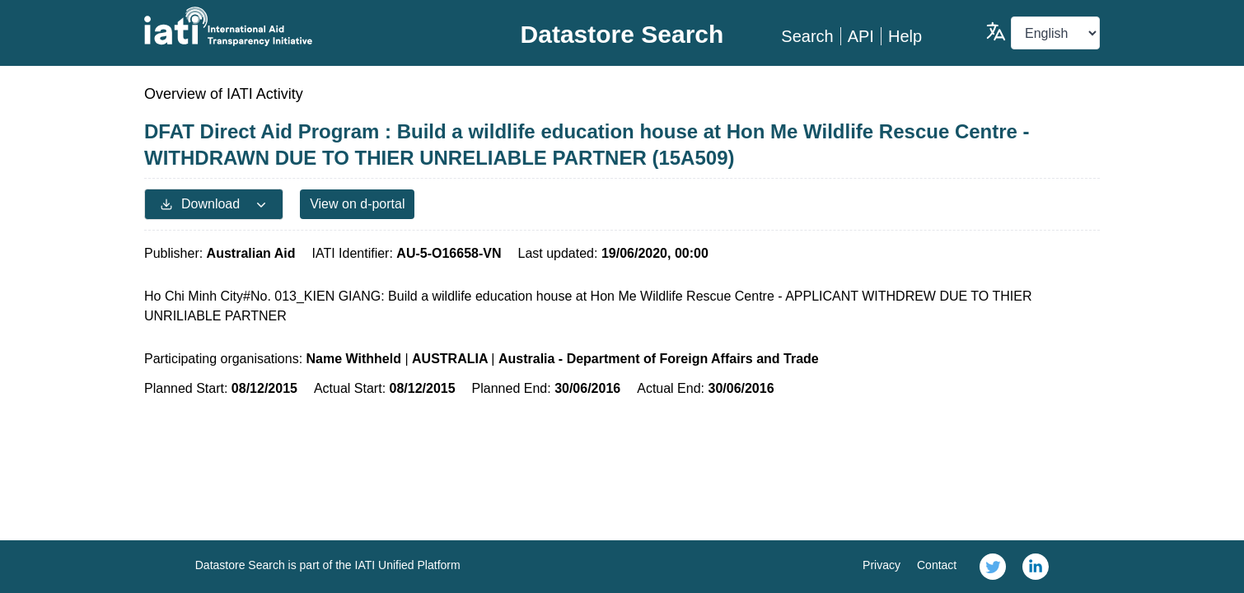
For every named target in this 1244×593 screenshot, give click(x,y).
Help (905, 36)
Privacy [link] (881, 565)
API (861, 36)
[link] (993, 566)
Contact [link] (936, 565)
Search (807, 36)
